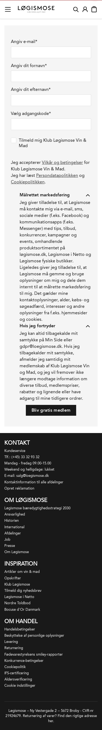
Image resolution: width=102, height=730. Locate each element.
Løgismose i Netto (19, 597)
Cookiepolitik (15, 667)
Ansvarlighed (14, 514)
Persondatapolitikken (57, 175)
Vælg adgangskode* (31, 113)
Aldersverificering (18, 679)
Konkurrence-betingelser (24, 661)
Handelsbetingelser (19, 629)
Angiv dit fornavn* (29, 65)
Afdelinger (12, 533)
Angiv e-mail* (24, 41)
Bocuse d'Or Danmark (22, 609)
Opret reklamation (19, 488)
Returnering (13, 648)
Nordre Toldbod (17, 603)
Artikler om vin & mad (22, 572)
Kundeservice (14, 451)
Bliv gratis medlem (51, 410)
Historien (11, 520)
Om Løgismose (16, 552)
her (50, 721)
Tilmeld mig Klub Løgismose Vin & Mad (52, 143)
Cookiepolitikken (28, 181)
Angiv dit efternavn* (31, 89)
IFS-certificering (16, 673)
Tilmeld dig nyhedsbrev (22, 591)
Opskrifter (12, 578)
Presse (9, 546)
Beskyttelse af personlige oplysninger (34, 635)
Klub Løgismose (17, 584)
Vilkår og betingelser (62, 162)
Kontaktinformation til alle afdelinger (33, 482)
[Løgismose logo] (36, 9)
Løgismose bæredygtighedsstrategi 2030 (37, 508)
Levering (11, 642)
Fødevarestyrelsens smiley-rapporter (33, 654)
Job (7, 539)
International (14, 527)
